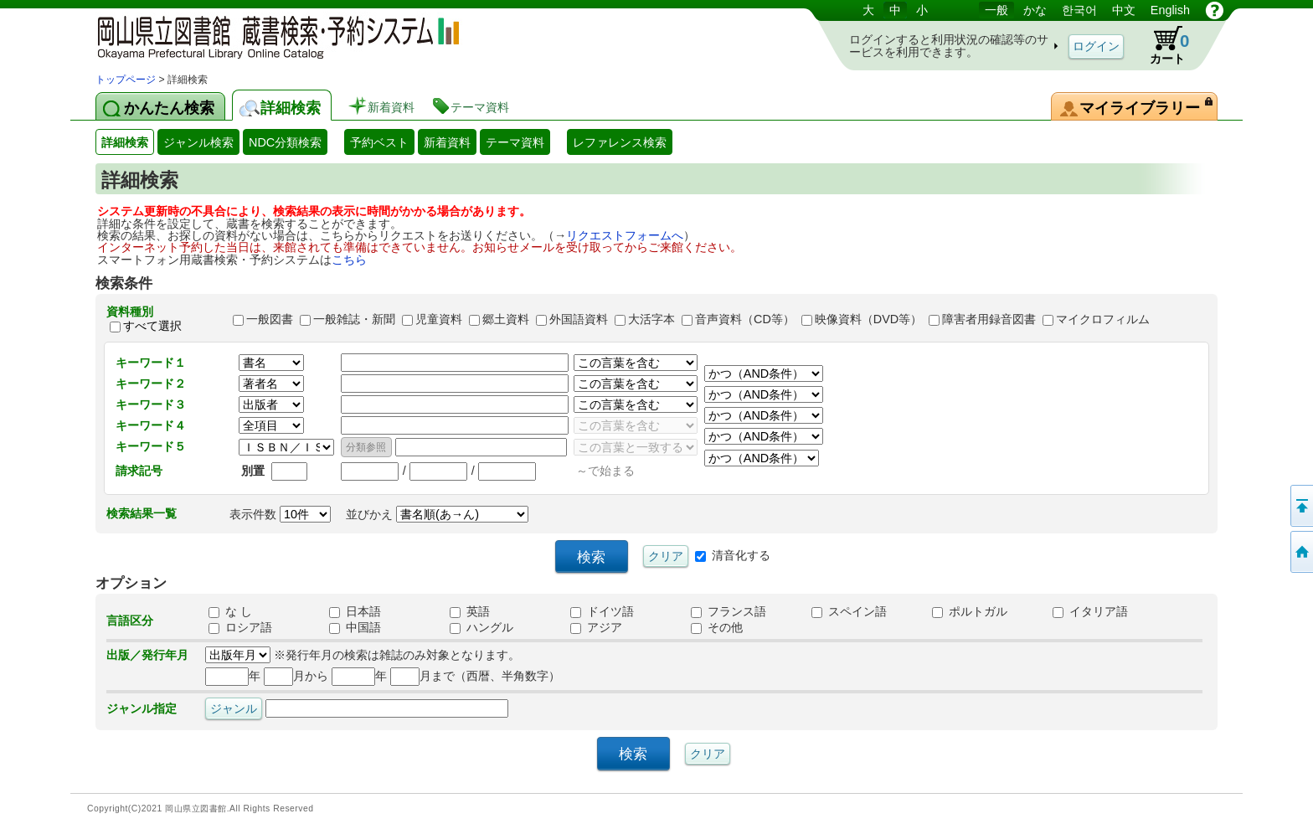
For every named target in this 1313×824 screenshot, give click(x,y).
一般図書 (269, 319)
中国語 (355, 627)
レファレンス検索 (620, 142)
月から (296, 675)
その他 (717, 627)
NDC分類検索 (285, 142)
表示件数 (280, 514)
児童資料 (438, 319)
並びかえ (437, 514)
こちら (349, 259)
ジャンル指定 (141, 708)
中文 (1123, 10)
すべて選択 (152, 326)
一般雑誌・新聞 (354, 319)
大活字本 (651, 319)
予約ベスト (379, 142)
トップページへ (1300, 552)
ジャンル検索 (198, 142)
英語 (470, 611)
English (1170, 10)
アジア (596, 627)
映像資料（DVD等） (868, 319)
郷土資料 (505, 319)
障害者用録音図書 (989, 319)
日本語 (355, 611)
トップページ (125, 79)
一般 (996, 10)
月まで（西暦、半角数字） (475, 675)
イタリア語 (1090, 611)
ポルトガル (969, 611)
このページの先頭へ (1300, 506)
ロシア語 (240, 627)
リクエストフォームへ (624, 235)
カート (1161, 45)
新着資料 (447, 142)
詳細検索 (124, 142)
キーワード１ (151, 362)
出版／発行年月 (147, 655)
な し (230, 611)
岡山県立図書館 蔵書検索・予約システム (271, 35)
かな (1035, 10)
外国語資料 (578, 319)
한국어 (1079, 10)
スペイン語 (849, 611)
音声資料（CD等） (745, 319)
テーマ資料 (515, 142)
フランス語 (728, 611)
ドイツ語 (602, 611)
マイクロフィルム (1103, 319)
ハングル (481, 627)
